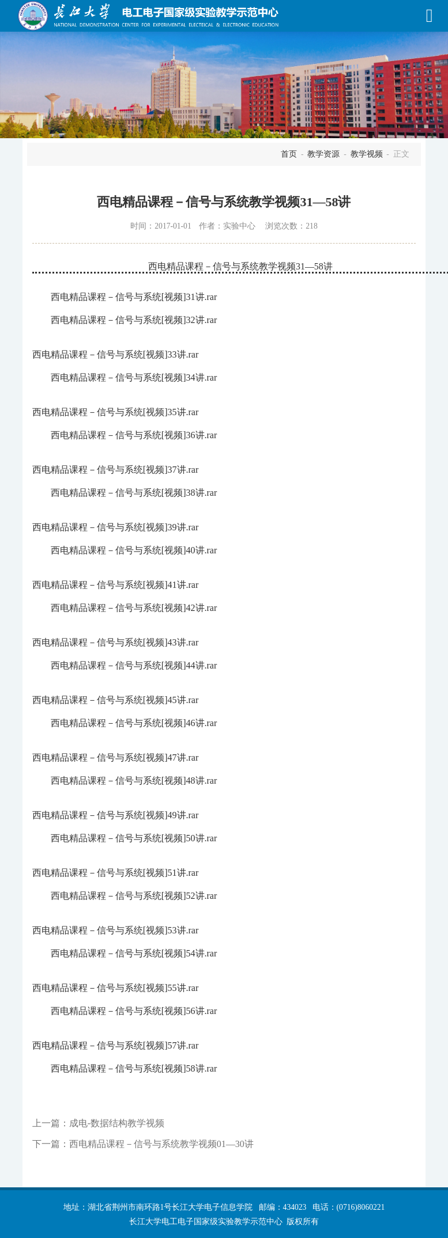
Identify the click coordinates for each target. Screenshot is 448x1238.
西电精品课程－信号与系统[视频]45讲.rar (115, 700)
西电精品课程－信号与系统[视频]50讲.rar (134, 838)
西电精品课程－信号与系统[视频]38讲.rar (134, 493)
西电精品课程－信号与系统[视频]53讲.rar (115, 930)
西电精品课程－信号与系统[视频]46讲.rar (134, 723)
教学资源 (323, 154)
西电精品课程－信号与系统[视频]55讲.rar (115, 988)
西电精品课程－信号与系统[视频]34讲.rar (134, 377)
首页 (289, 154)
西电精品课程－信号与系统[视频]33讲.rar (115, 354)
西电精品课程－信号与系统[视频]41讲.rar (115, 585)
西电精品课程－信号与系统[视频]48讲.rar (134, 780)
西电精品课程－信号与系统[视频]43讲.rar (115, 642)
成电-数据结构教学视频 (116, 1123)
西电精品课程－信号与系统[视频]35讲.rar (115, 412)
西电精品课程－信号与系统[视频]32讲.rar (134, 320)
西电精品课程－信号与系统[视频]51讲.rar (115, 873)
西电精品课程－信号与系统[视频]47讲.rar (115, 757)
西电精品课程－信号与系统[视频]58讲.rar (134, 1068)
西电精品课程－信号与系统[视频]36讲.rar (134, 435)
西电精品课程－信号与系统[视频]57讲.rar (115, 1045)
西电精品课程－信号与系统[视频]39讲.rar (115, 527)
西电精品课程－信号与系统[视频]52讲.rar (134, 896)
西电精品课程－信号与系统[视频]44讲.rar (134, 665)
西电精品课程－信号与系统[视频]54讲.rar (134, 953)
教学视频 (367, 154)
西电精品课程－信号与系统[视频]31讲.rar (134, 297)
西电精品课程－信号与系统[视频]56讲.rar (134, 1011)
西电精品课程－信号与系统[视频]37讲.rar (115, 469)
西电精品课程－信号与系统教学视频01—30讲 (161, 1144)
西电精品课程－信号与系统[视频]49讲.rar (115, 815)
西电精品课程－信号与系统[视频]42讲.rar (134, 608)
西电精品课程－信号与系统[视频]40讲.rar (134, 550)
